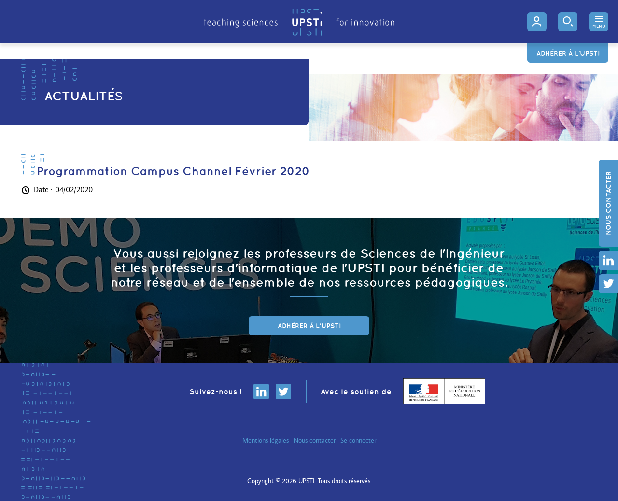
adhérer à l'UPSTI (309, 326)
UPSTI (306, 480)
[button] (598, 21)
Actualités (83, 95)
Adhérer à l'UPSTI (568, 53)
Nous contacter (608, 203)
